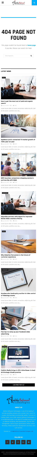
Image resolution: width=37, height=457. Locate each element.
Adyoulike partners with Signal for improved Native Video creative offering (16, 218)
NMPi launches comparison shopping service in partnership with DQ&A (17, 179)
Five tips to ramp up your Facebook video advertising (15, 333)
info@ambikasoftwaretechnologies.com (22, 431)
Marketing (4, 154)
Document (4, 308)
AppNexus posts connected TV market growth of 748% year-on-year (18, 141)
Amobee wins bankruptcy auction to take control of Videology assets (18, 294)
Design (3, 77)
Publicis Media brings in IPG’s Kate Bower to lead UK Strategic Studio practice (18, 371)
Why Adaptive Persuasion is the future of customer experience (15, 256)
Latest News (6, 71)
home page (32, 45)
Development (5, 116)
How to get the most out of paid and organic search (17, 102)
